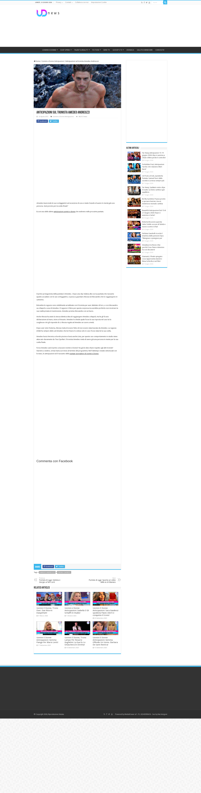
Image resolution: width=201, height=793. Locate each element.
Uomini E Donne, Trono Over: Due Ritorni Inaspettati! (47, 610)
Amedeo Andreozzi (47, 572)
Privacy (58, 2)
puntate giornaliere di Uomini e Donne (84, 354)
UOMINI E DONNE (49, 50)
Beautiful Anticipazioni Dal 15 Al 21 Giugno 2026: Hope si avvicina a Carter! (154, 212)
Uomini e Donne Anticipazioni (53, 61)
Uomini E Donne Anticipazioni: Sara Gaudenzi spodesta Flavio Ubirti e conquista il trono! (105, 611)
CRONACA (130, 50)
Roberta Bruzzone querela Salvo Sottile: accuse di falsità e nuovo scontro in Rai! (153, 224)
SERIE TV (106, 50)
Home (37, 61)
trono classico (64, 572)
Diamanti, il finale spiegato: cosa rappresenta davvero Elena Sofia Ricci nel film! (152, 258)
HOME (37, 49)
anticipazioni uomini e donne (64, 212)
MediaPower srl (131, 714)
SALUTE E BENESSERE (145, 50)
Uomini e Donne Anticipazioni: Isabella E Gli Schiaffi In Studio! (77, 610)
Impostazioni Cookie (98, 2)
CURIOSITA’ (159, 50)
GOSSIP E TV (117, 50)
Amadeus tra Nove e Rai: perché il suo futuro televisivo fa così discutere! (153, 247)
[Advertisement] (117, 25)
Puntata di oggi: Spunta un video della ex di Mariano (102, 580)
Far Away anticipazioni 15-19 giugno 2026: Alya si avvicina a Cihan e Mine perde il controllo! (154, 155)
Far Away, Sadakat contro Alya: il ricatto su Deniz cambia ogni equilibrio (153, 189)
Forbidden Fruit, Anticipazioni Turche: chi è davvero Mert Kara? (153, 166)
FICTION (95, 50)
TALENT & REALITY (81, 50)
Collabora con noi (81, 2)
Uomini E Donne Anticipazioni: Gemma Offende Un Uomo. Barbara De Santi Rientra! (105, 641)
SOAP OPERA (65, 50)
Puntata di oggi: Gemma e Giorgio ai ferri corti (52, 580)
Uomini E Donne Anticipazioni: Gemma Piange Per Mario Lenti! (47, 640)
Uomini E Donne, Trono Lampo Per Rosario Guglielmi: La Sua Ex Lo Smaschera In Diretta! (75, 641)
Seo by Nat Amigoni (159, 714)
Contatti (68, 2)
